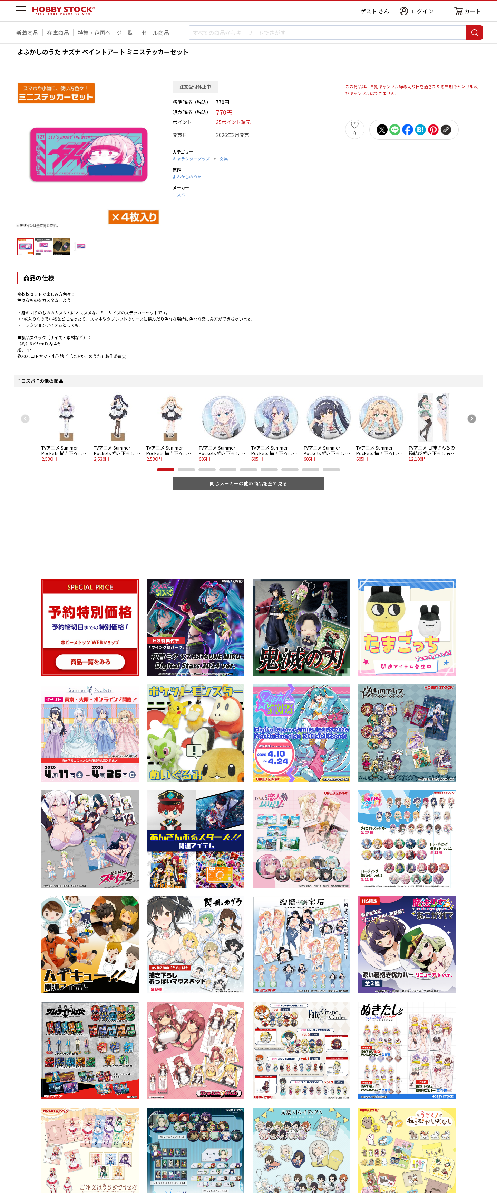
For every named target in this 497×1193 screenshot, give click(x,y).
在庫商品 (58, 32)
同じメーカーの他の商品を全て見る (248, 483)
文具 (224, 158)
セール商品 (155, 32)
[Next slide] (471, 418)
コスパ (179, 194)
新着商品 (27, 32)
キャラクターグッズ (191, 158)
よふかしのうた (187, 176)
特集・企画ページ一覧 (105, 32)
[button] (165, 469)
